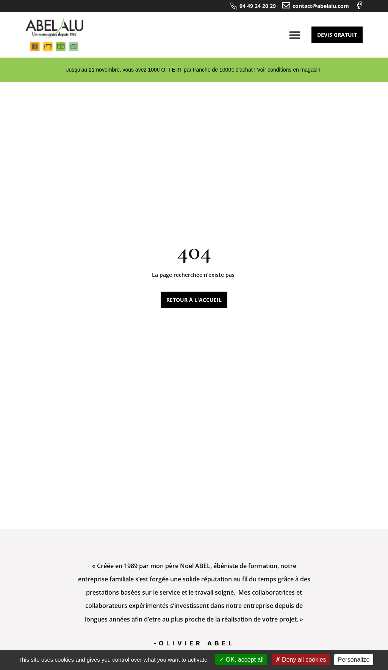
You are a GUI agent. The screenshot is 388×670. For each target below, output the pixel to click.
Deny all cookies (300, 659)
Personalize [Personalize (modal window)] (354, 659)
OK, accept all (241, 659)
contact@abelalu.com (321, 5)
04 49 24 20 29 (257, 5)
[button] (295, 35)
